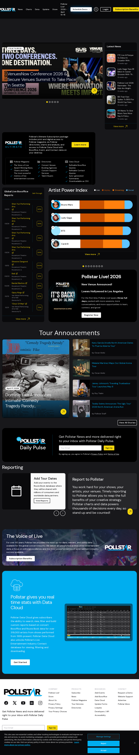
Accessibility (100, 715)
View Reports (42, 500)
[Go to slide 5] (58, 102)
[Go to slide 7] (99, 266)
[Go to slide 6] (96, 266)
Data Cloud (100, 700)
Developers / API (102, 711)
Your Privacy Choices (58, 711)
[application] (92, 224)
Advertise (122, 700)
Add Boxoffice (101, 696)
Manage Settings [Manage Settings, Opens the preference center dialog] (103, 746)
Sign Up (109, 448)
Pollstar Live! (54, 693)
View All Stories (127, 422)
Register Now (91, 315)
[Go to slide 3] (52, 102)
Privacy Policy (97, 454)
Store (51, 696)
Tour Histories (78, 704)
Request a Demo (125, 693)
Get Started (20, 662)
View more (120, 126)
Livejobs (98, 708)
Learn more (80, 144)
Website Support (125, 696)
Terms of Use (113, 454)
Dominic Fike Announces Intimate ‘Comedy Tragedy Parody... (28, 400)
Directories (76, 708)
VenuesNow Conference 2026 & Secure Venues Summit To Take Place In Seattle (41, 79)
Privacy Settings (56, 708)
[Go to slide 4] (55, 102)
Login (105, 9)
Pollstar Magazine (79, 700)
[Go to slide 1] (47, 102)
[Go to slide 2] (50, 102)
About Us (53, 700)
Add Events (100, 693)
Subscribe (76, 693)
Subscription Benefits (20, 558)
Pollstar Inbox (124, 704)
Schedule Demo (81, 9)
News (74, 696)
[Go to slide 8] (102, 266)
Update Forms (101, 704)
